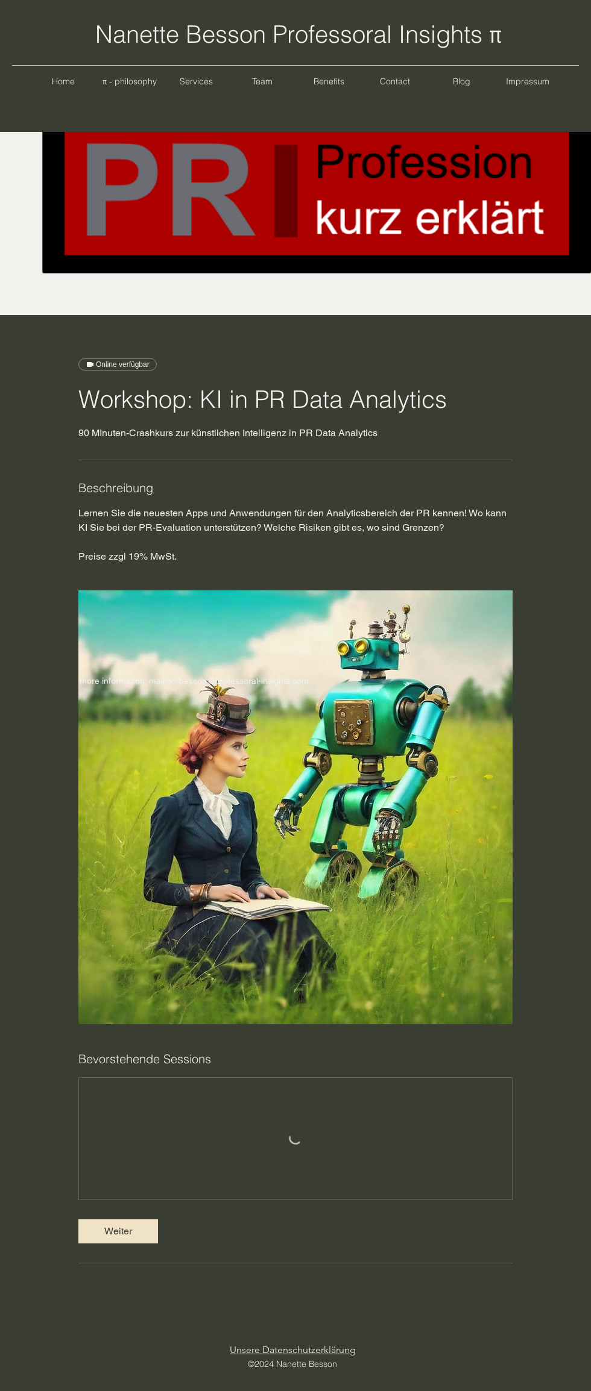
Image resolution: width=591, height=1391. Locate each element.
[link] (118, 1231)
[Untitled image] (295, 807)
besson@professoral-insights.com (244, 681)
